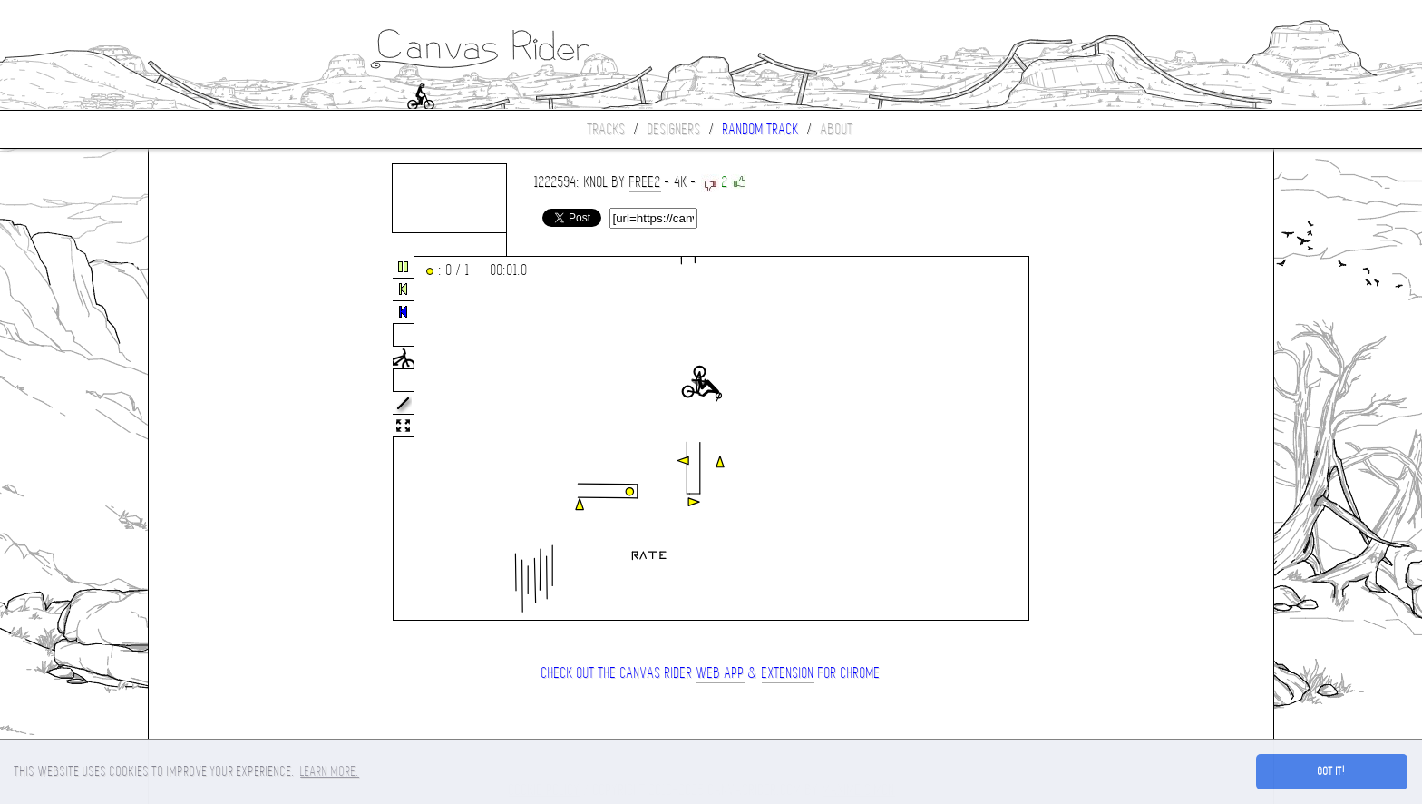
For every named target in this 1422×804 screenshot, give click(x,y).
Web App (720, 672)
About (837, 129)
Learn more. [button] (329, 771)
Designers (674, 129)
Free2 (645, 181)
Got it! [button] (1332, 771)
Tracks (607, 129)
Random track (761, 129)
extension (788, 672)
